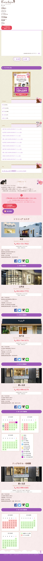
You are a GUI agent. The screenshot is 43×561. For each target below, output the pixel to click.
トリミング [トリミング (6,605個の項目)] (9, 171)
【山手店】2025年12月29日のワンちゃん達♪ (12, 132)
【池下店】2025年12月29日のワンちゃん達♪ (12, 129)
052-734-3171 (21, 340)
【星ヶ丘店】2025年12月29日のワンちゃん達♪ (12, 139)
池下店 (3, 111)
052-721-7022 (21, 244)
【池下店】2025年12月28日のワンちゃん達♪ (12, 149)
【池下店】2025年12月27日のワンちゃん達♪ (12, 159)
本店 (39, 53)
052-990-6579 (21, 389)
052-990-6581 (21, 488)
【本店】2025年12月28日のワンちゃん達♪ (11, 145)
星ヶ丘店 (4, 114)
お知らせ (4, 118)
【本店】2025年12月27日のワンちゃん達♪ (11, 156)
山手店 (3, 108)
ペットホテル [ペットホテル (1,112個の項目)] (21, 171)
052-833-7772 (21, 291)
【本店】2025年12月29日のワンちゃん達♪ (11, 135)
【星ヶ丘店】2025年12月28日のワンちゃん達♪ (12, 152)
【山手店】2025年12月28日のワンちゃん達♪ (12, 142)
